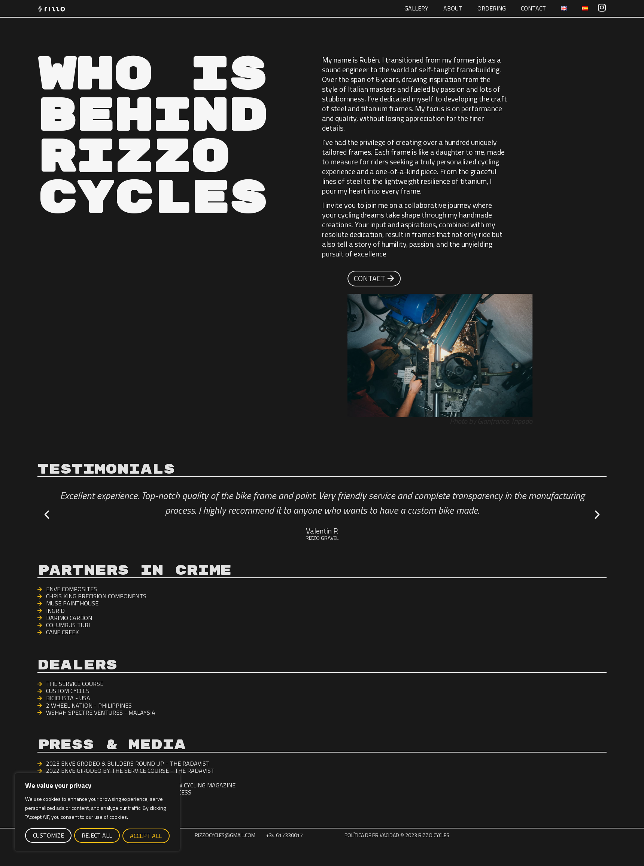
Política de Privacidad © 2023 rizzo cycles (396, 848)
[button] (46, 514)
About (452, 8)
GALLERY (416, 8)
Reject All (97, 835)
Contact (533, 8)
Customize (48, 835)
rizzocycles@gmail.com (225, 848)
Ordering (491, 8)
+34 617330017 (284, 848)
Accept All (146, 835)
